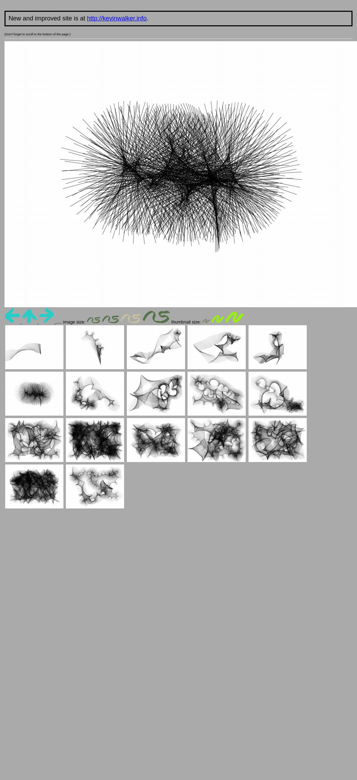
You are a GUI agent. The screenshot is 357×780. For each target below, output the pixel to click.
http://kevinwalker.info (117, 18)
